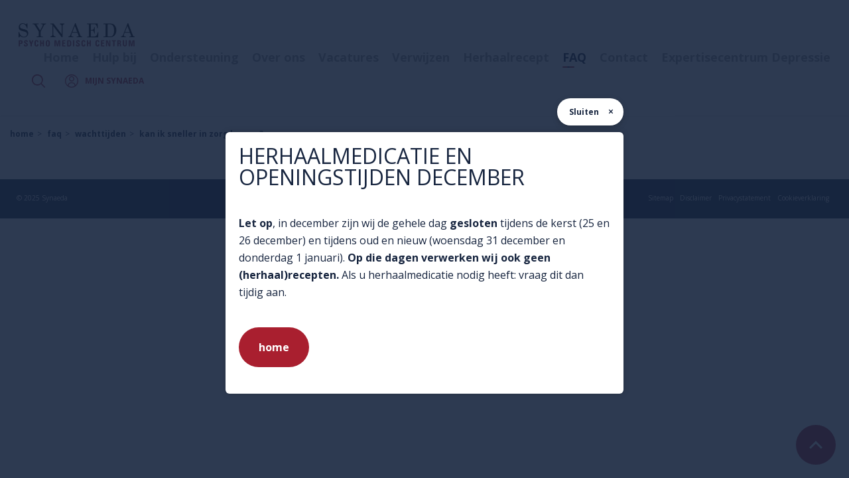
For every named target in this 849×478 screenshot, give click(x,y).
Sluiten (584, 112)
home (274, 347)
